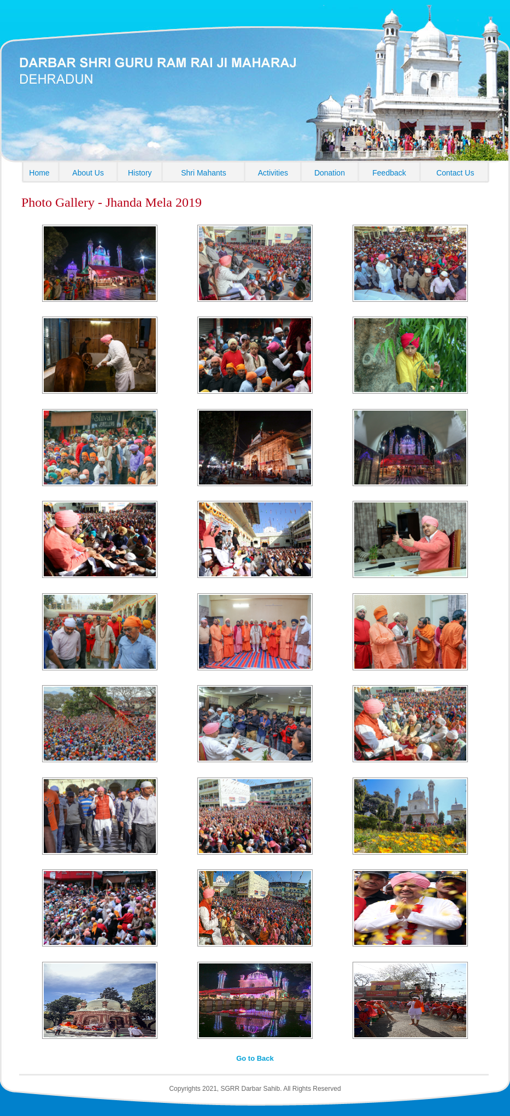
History (140, 172)
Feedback (389, 172)
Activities (273, 172)
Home (39, 172)
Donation (329, 172)
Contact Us (455, 172)
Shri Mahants (203, 172)
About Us (88, 172)
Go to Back (255, 1058)
